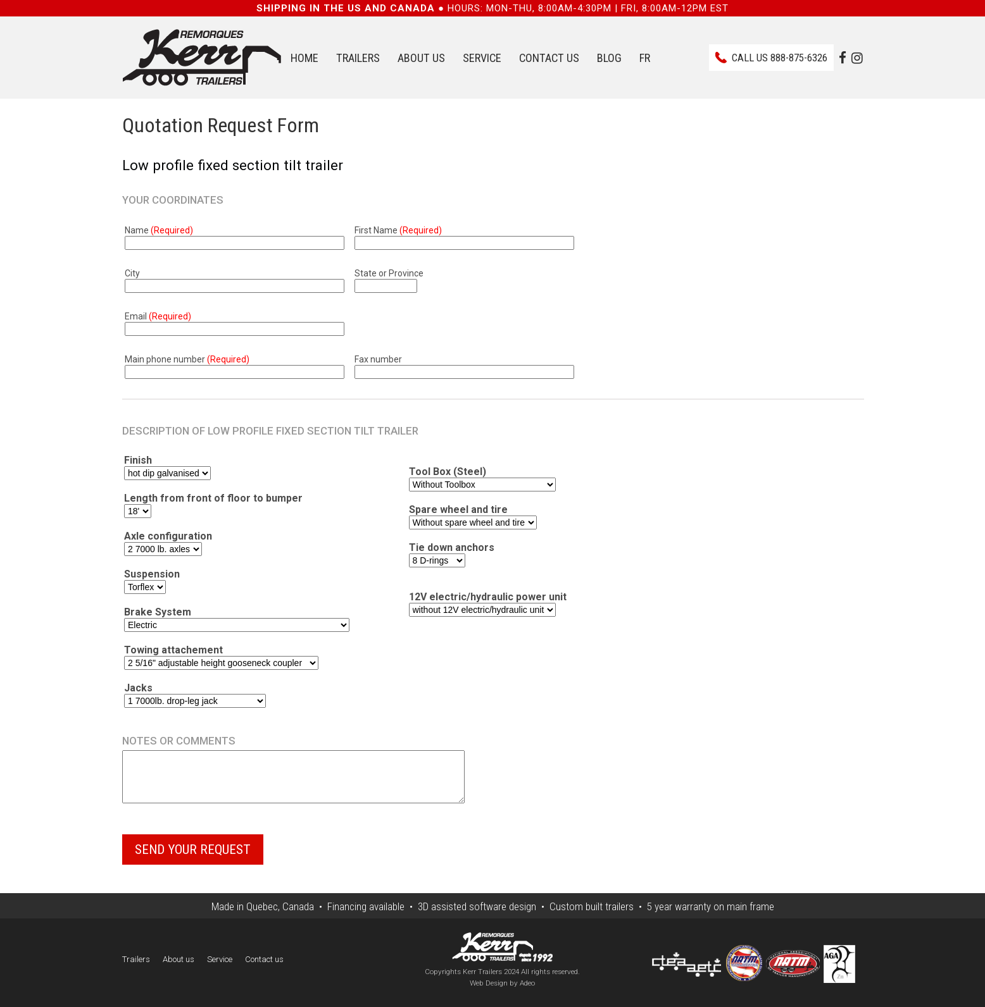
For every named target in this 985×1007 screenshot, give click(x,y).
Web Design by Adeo (502, 992)
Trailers (358, 58)
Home (304, 58)
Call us (779, 57)
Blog (609, 58)
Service (482, 58)
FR (644, 58)
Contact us (549, 58)
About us (421, 58)
